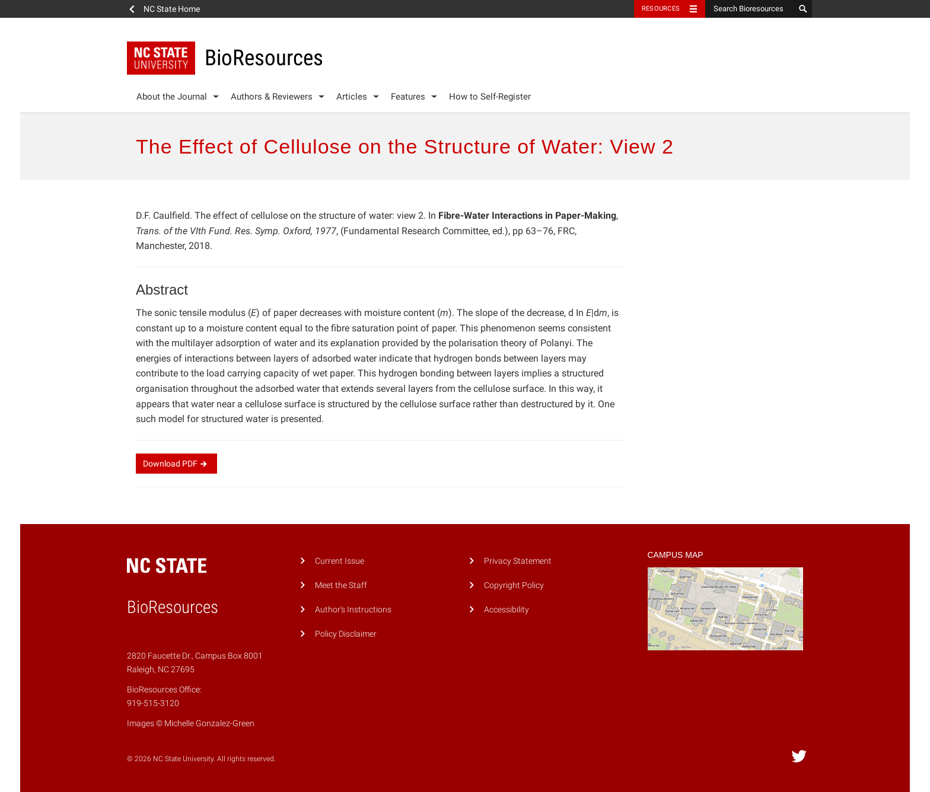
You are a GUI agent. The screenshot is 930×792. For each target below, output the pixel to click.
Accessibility (506, 610)
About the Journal (171, 96)
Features (408, 96)
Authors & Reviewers (272, 96)
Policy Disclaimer (346, 634)
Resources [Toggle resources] (661, 8)
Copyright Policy (514, 585)
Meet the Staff (341, 585)
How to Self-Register (490, 96)
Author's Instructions (353, 610)
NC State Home (172, 9)
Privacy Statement (518, 561)
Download (176, 463)
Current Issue (339, 561)
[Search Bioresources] (749, 9)
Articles (351, 96)
